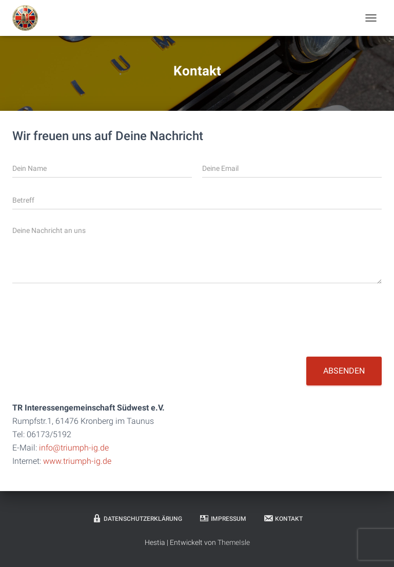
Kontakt (283, 518)
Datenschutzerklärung (137, 518)
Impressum (222, 518)
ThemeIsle (234, 542)
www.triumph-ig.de (77, 461)
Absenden (344, 371)
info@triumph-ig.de (74, 448)
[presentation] (90, 339)
